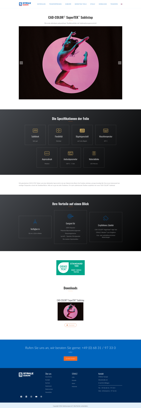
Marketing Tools (81, 4)
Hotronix (74, 386)
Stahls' (92, 4)
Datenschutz (49, 389)
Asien (73, 383)
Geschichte (48, 377)
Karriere (47, 383)
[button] (26, 62)
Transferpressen (55, 4)
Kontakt (47, 380)
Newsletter (48, 392)
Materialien (41, 4)
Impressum (48, 386)
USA (73, 377)
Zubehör (68, 4)
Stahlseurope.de (67, 406)
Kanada (74, 380)
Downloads (103, 4)
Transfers (114, 4)
